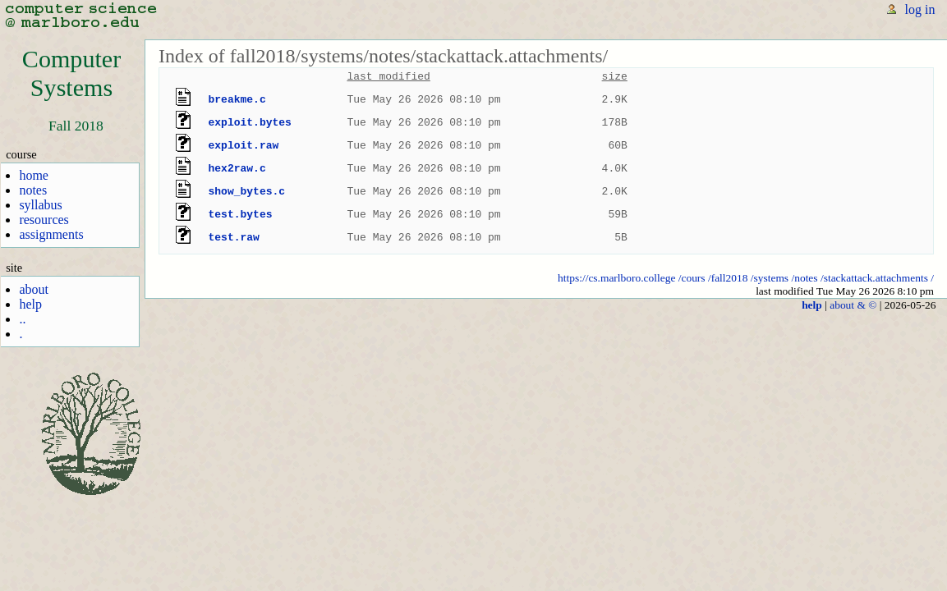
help (30, 304)
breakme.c (237, 99)
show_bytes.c (247, 191)
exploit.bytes (250, 122)
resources (43, 220)
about (33, 289)
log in (920, 9)
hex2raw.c (237, 168)
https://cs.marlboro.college (616, 278)
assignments (51, 234)
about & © (853, 305)
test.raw (234, 237)
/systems (769, 278)
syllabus (40, 205)
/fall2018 (728, 278)
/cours (692, 278)
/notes (804, 278)
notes (33, 190)
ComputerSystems (71, 73)
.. (22, 319)
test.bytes (241, 214)
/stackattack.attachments (874, 278)
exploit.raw (244, 145)
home (33, 175)
